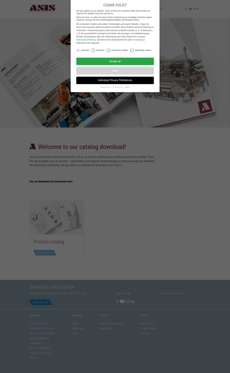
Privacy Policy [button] (118, 83)
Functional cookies (117, 45)
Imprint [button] (127, 83)
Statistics (98, 45)
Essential (82, 45)
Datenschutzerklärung (86, 35)
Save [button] (115, 66)
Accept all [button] (115, 56)
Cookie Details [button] (105, 83)
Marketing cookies (141, 45)
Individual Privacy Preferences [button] (115, 75)
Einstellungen (139, 35)
